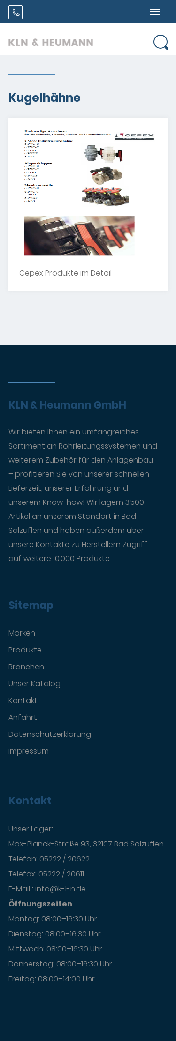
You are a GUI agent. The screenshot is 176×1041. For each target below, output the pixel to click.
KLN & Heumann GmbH (67, 405)
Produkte (25, 649)
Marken (21, 633)
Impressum (28, 751)
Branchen (26, 666)
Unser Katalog (34, 683)
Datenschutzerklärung (49, 734)
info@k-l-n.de (60, 889)
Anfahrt (22, 717)
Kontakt (23, 700)
